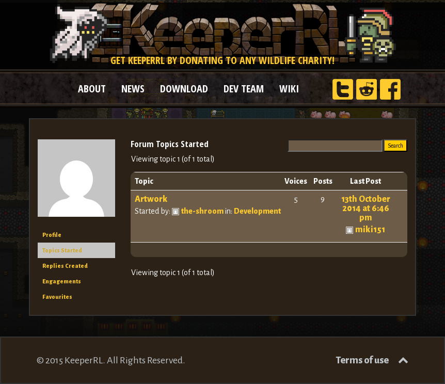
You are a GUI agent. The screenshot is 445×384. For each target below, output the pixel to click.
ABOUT (92, 88)
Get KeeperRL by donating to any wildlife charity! (222, 60)
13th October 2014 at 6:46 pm (365, 208)
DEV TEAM (244, 88)
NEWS (133, 88)
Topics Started (62, 250)
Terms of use (362, 360)
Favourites (57, 297)
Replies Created (65, 266)
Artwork (151, 199)
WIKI (289, 88)
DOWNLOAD (184, 88)
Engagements (61, 281)
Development (257, 211)
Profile (51, 235)
